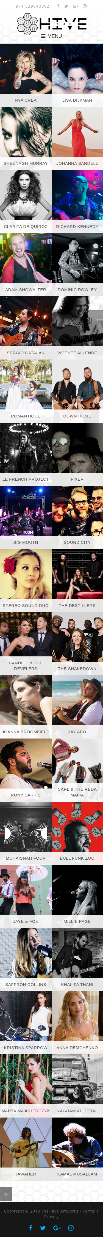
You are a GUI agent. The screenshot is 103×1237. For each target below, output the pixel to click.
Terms (89, 1211)
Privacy (51, 1216)
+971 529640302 (31, 6)
